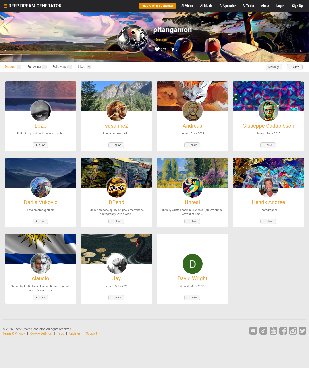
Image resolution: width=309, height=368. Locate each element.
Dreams (14, 67)
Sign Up (297, 6)
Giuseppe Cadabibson (268, 126)
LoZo (40, 126)
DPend (116, 201)
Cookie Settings (41, 331)
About (265, 6)
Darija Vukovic (40, 201)
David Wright (192, 277)
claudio (40, 277)
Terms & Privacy (14, 331)
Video (187, 6)
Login (280, 6)
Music (206, 6)
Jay (116, 277)
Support (91, 331)
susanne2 (116, 126)
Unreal (192, 201)
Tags (60, 331)
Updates (75, 331)
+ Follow (293, 67)
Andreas (192, 126)
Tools (248, 6)
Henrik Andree (268, 201)
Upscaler (228, 6)
